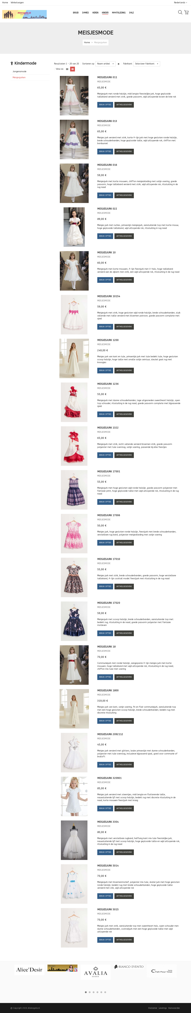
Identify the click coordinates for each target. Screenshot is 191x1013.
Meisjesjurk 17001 (108, 471)
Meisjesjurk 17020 (108, 602)
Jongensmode (19, 71)
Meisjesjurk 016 (107, 165)
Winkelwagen (17, 2)
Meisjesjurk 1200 (108, 340)
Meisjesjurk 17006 (108, 515)
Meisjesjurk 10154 (108, 296)
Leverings (163, 1008)
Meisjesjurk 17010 (108, 559)
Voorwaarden (174, 1008)
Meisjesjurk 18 (106, 646)
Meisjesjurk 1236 (108, 384)
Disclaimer (152, 1008)
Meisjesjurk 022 (107, 208)
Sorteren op (88, 63)
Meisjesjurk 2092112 (110, 734)
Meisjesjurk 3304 (108, 821)
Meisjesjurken (19, 77)
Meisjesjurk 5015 (108, 909)
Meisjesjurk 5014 (108, 865)
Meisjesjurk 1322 (108, 427)
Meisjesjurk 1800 (108, 690)
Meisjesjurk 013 (107, 121)
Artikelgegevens (124, 105)
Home (5, 2)
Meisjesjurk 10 (106, 252)
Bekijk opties (105, 105)
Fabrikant (127, 63)
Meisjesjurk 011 (107, 77)
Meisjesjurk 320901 (109, 778)
